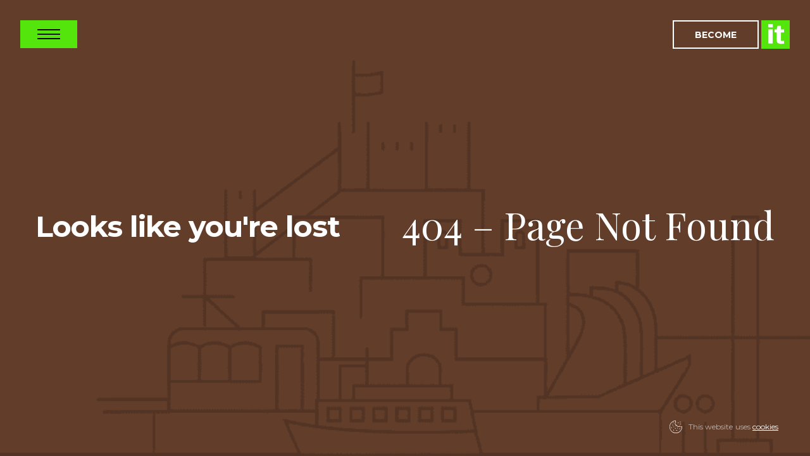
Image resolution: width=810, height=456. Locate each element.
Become (716, 34)
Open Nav (48, 34)
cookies (765, 426)
